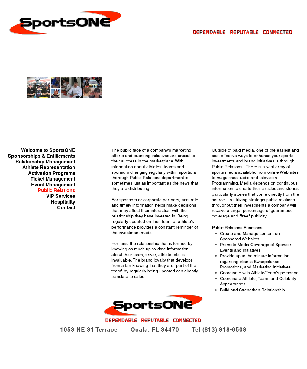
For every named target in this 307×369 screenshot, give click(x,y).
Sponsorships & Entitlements (41, 156)
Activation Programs (51, 173)
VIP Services (60, 196)
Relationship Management (45, 162)
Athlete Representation (48, 167)
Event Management (53, 185)
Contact (66, 207)
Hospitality (63, 202)
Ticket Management (53, 179)
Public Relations (56, 190)
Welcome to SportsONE (48, 150)
